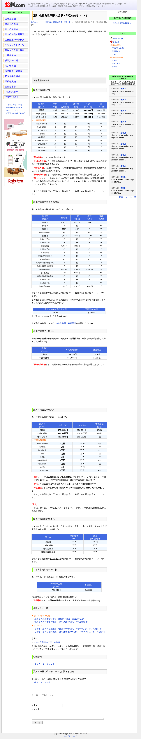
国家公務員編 (11, 24)
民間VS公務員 (12, 97)
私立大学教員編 (12, 76)
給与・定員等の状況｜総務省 (47, 642)
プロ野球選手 (11, 92)
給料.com (34, 22)
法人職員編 (10, 66)
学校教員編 (10, 81)
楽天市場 (116, 42)
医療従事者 (10, 86)
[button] (69, 80)
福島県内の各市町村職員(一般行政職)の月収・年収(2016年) (61, 622)
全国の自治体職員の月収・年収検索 (57, 22)
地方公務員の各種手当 (66, 323)
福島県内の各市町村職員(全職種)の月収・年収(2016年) (59, 619)
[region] (69, 56)
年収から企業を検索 (14, 50)
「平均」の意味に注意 (14, 105)
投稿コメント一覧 (42, 682)
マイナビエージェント (44, 664)
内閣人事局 (116, 63)
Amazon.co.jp (118, 38)
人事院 (114, 61)
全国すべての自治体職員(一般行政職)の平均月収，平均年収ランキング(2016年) (70, 632)
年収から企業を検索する (122, 23)
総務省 (114, 67)
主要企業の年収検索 (14, 39)
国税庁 (114, 54)
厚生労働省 (116, 51)
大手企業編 (10, 55)
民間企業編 (10, 19)
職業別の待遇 (11, 60)
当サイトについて (12, 110)
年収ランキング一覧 (14, 45)
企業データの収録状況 (14, 107)
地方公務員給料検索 (14, 34)
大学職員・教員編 (13, 71)
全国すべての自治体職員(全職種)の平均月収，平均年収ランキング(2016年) (68, 629)
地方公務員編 (11, 29)
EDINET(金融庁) (118, 48)
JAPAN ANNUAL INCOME (15, 113)
